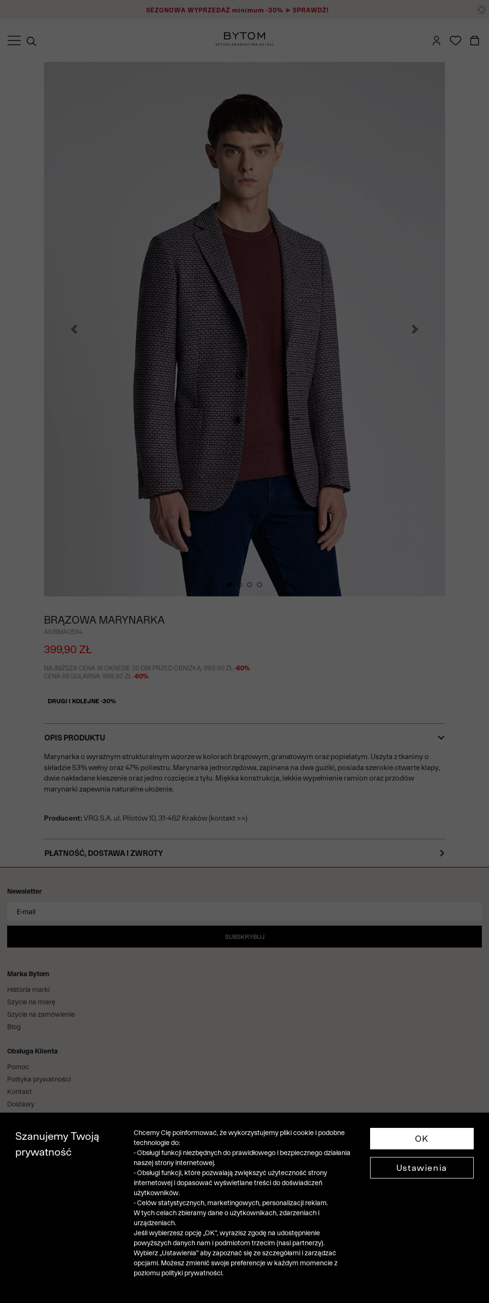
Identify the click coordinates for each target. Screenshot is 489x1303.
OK (422, 1139)
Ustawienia (421, 1168)
